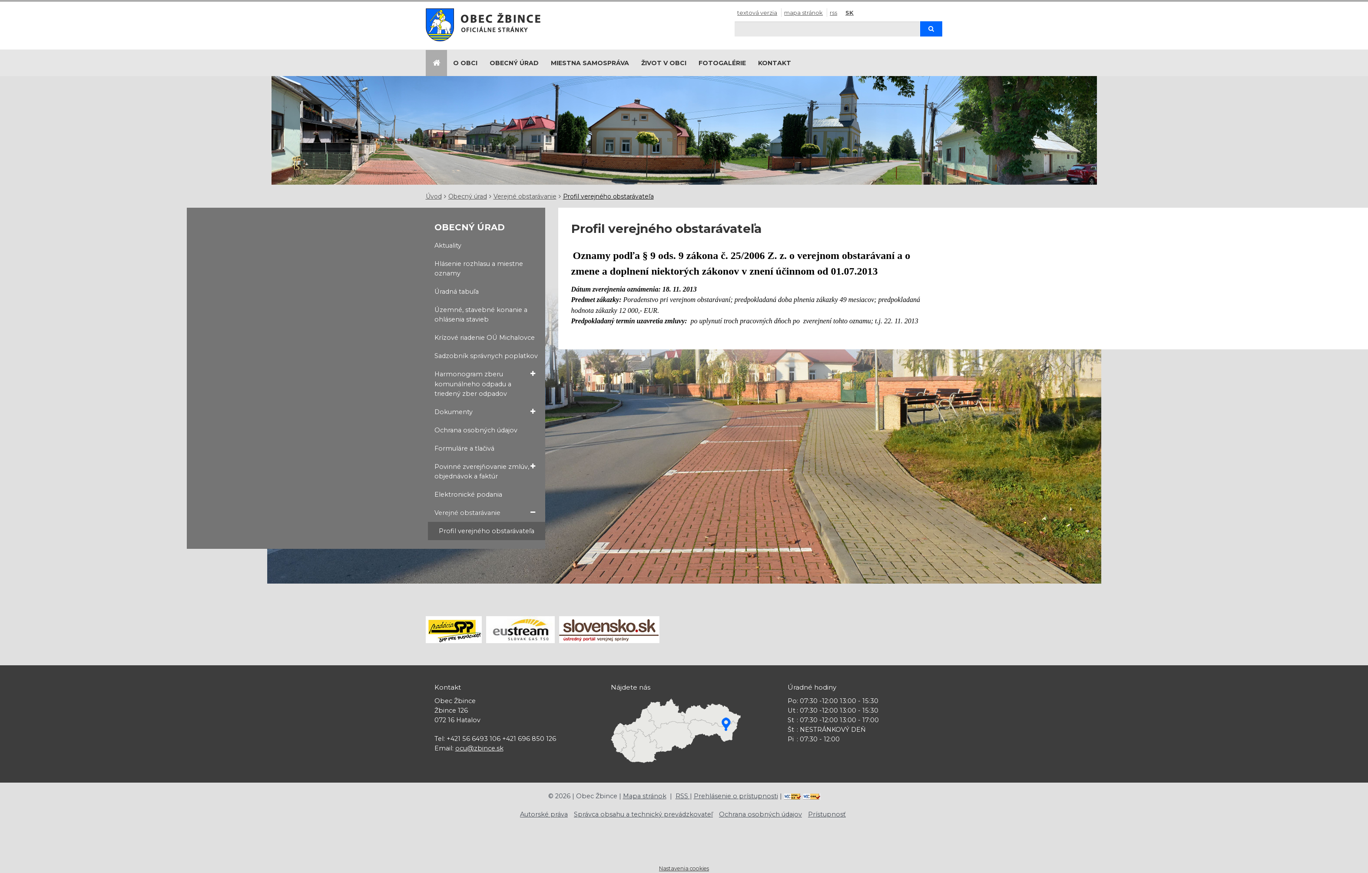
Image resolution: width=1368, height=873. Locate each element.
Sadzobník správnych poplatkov (486, 356)
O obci (465, 63)
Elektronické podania (468, 494)
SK (849, 12)
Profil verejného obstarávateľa (608, 196)
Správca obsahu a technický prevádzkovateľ (643, 814)
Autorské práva (544, 814)
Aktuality (447, 245)
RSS (833, 12)
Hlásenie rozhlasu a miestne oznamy (478, 268)
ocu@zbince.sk (479, 748)
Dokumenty (484, 411)
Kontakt (774, 63)
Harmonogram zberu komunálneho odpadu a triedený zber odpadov (484, 383)
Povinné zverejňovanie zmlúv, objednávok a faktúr (484, 471)
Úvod (434, 196)
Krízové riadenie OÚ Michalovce (484, 338)
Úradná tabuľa (456, 291)
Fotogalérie (722, 63)
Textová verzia (757, 12)
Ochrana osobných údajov (475, 430)
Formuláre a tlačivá (464, 448)
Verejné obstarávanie (525, 196)
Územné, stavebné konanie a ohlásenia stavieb (480, 314)
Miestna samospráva (590, 63)
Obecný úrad (514, 63)
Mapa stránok (803, 12)
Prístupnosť (827, 814)
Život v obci (663, 63)
